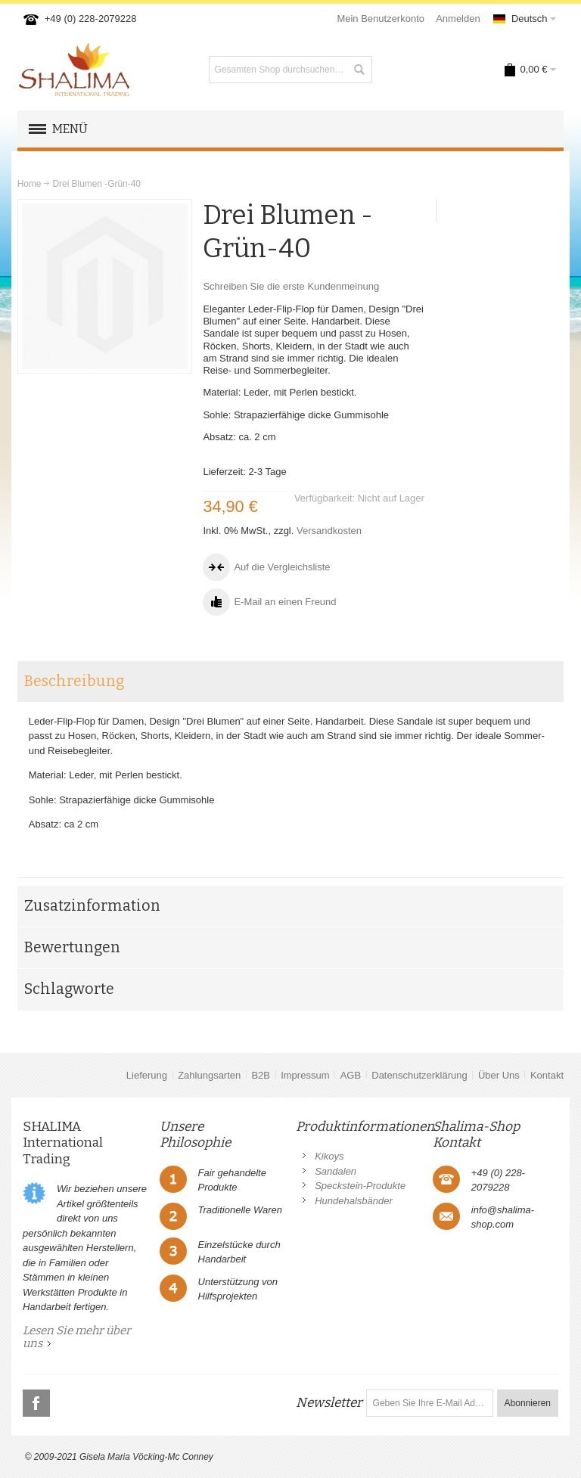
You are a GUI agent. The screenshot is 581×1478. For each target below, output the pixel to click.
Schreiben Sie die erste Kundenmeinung (291, 286)
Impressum (305, 1075)
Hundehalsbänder (354, 1200)
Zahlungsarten (209, 1075)
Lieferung (146, 1075)
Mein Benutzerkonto (380, 18)
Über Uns (499, 1075)
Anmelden (458, 18)
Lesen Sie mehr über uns (77, 1337)
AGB (350, 1075)
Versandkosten (329, 530)
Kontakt (547, 1075)
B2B (260, 1075)
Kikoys (329, 1156)
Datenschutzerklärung (419, 1075)
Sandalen (335, 1171)
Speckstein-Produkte (360, 1185)
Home (29, 184)
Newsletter (329, 1403)
